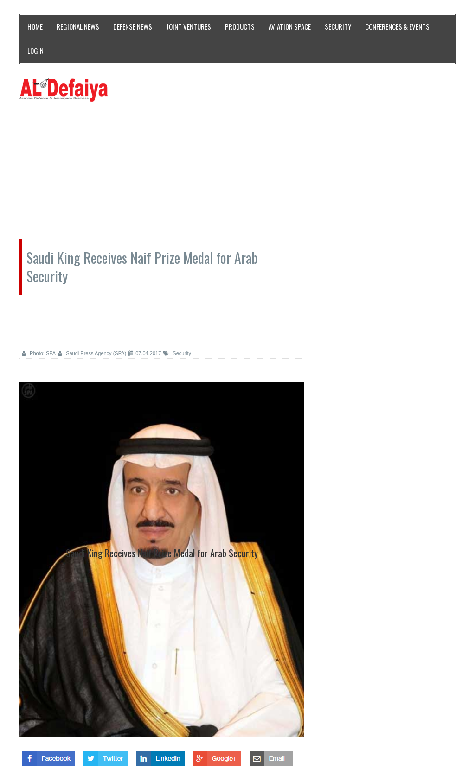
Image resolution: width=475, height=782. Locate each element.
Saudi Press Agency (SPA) (92, 353)
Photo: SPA (39, 353)
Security (177, 353)
